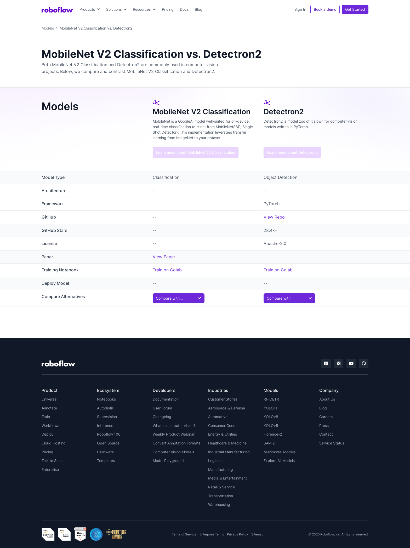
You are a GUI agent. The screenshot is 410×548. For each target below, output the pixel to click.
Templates (106, 460)
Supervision (107, 416)
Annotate (49, 408)
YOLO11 (270, 408)
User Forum (162, 408)
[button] (89, 9)
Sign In (300, 9)
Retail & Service (221, 487)
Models (48, 28)
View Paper (164, 256)
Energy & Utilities (222, 434)
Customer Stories (222, 399)
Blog (198, 9)
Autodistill (105, 408)
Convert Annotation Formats (176, 443)
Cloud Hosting (54, 443)
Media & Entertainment (227, 478)
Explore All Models (279, 460)
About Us (327, 399)
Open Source (108, 443)
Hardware (105, 452)
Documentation (166, 399)
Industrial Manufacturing (229, 452)
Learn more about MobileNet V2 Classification (195, 152)
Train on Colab (167, 269)
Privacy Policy (237, 534)
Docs (184, 9)
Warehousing (219, 504)
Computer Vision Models (173, 452)
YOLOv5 (271, 425)
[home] (57, 9)
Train (46, 416)
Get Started (355, 9)
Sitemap (257, 534)
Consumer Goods (222, 425)
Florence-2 (273, 434)
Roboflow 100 (109, 434)
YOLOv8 (271, 416)
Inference (105, 425)
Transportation (220, 496)
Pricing (168, 9)
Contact (326, 434)
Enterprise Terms (212, 534)
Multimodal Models (279, 452)
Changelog (162, 416)
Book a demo (325, 9)
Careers (326, 416)
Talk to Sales (52, 460)
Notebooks (106, 399)
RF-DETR (271, 399)
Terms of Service (184, 534)
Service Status (331, 443)
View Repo (274, 217)
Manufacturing (220, 469)
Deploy (48, 434)
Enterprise (50, 469)
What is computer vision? (174, 425)
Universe (49, 399)
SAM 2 (269, 443)
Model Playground (168, 460)
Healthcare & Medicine (227, 443)
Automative (217, 416)
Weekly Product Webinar (174, 434)
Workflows (50, 425)
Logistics (215, 460)
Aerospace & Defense (226, 408)
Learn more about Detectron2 (292, 152)
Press (324, 425)
